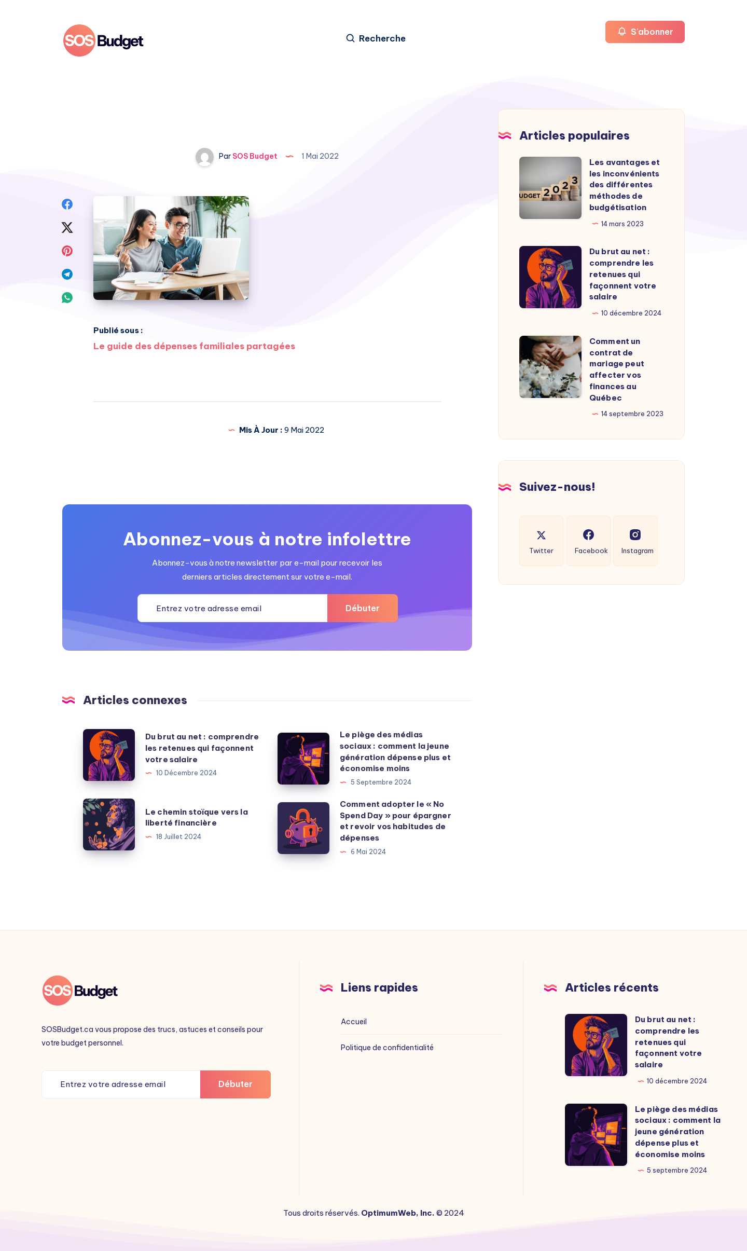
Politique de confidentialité (387, 1047)
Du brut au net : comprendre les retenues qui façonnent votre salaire (202, 748)
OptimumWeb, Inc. (398, 1213)
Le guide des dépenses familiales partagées (194, 346)
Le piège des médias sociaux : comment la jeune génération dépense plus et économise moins (678, 1131)
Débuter (362, 608)
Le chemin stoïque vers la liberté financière (196, 817)
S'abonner (645, 31)
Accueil (354, 1021)
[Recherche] (375, 38)
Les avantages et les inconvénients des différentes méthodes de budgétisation (624, 184)
